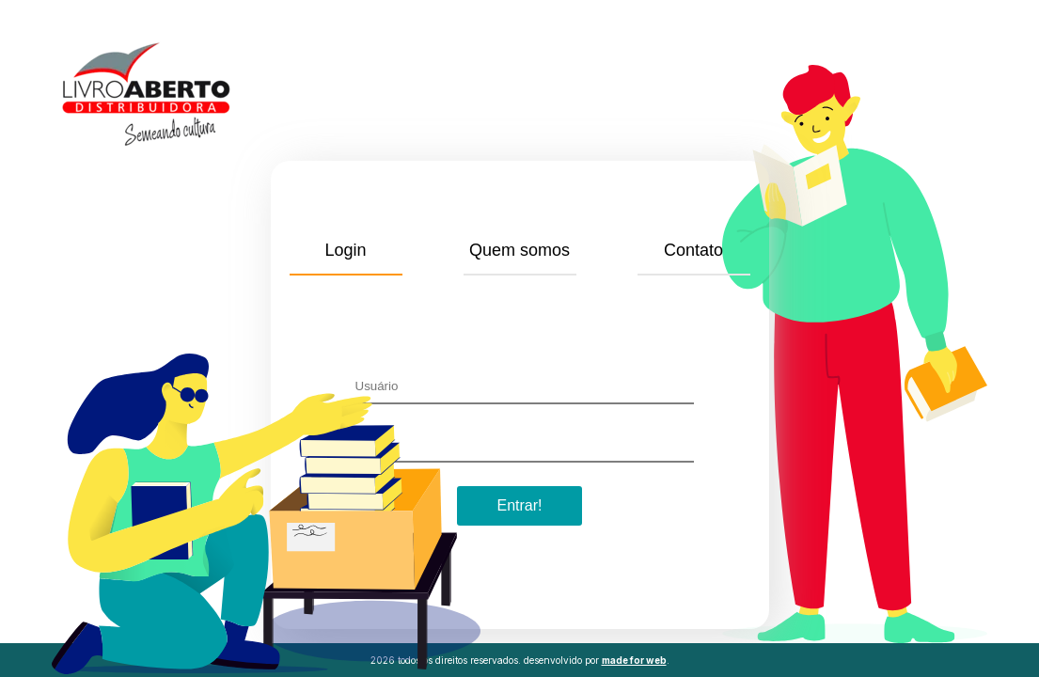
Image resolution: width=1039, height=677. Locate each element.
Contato (693, 250)
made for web (634, 660)
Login (345, 250)
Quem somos (519, 250)
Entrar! (519, 505)
